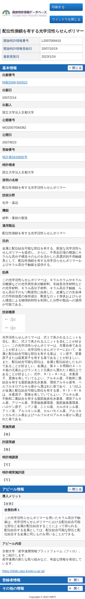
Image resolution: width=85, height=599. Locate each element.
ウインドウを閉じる (66, 19)
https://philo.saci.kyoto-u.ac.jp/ (23, 571)
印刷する (58, 7)
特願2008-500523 (14, 82)
